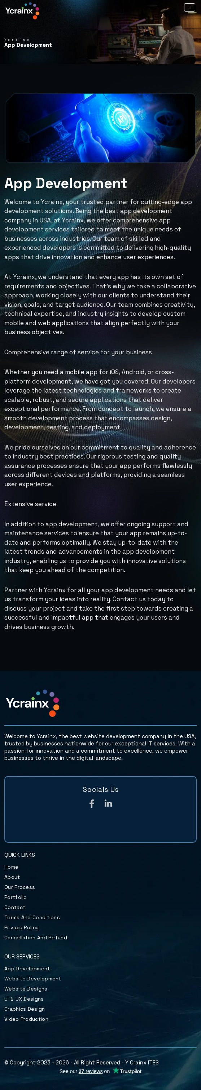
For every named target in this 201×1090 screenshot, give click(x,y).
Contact (14, 907)
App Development (27, 968)
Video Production (26, 1019)
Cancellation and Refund (35, 937)
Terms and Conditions (32, 917)
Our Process (19, 887)
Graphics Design (24, 1009)
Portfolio (15, 897)
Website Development (32, 978)
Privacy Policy (21, 927)
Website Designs (26, 988)
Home (11, 867)
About (12, 877)
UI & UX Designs (24, 999)
